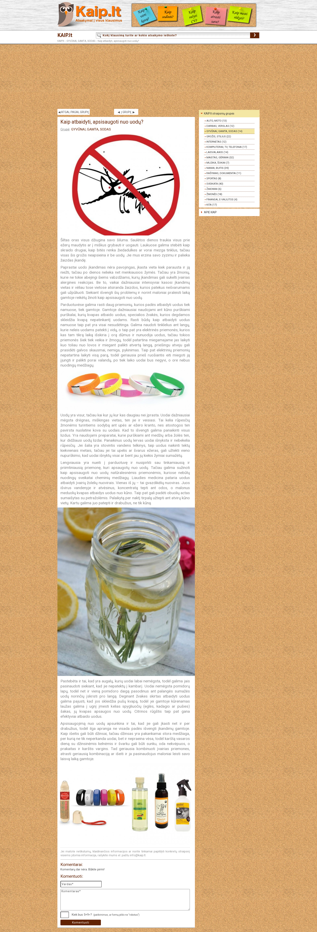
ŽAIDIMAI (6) (213, 188)
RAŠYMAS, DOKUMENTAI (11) (223, 173)
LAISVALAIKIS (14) (217, 152)
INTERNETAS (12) (216, 141)
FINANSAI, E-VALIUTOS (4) (221, 199)
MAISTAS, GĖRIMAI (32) (220, 157)
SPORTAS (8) (213, 178)
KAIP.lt (64, 35)
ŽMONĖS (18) (214, 194)
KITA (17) (211, 204)
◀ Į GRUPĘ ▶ (126, 112)
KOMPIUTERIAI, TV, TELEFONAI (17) (226, 146)
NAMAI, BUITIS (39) (217, 167)
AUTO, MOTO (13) (216, 120)
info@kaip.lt (138, 855)
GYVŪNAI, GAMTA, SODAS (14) (224, 131)
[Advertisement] (158, 76)
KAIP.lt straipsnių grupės (219, 113)
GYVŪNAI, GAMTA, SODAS (81, 41)
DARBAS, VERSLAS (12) (220, 125)
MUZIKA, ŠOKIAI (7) (217, 162)
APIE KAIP (210, 212)
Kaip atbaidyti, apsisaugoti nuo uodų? (118, 41)
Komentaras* (125, 899)
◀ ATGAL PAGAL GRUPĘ (73, 112)
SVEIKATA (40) (214, 183)
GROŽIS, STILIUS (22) (218, 136)
